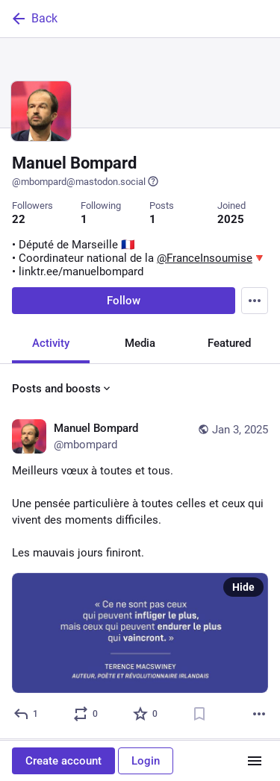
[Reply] (26, 715)
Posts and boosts (62, 390)
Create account (63, 761)
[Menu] (254, 302)
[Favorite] (146, 715)
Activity (50, 344)
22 (18, 219)
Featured (229, 344)
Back (33, 19)
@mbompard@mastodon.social (85, 181)
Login (145, 761)
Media (140, 344)
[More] (259, 715)
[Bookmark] (199, 715)
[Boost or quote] (86, 715)
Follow (123, 302)
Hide (243, 589)
